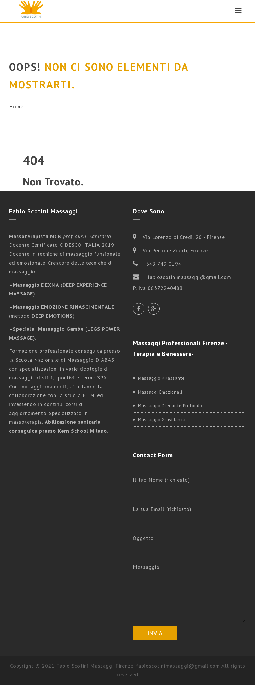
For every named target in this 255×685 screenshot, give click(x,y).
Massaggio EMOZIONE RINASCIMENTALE (63, 307)
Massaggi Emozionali (160, 392)
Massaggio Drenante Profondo (170, 405)
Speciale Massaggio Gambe (48, 329)
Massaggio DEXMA (37, 285)
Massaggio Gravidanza (161, 419)
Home (16, 106)
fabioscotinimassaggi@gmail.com (178, 665)
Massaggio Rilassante (161, 378)
